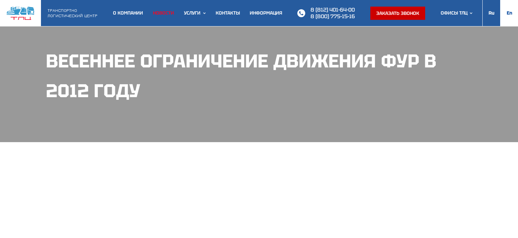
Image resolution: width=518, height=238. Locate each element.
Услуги (192, 13)
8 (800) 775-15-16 (333, 16)
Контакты (228, 13)
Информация (266, 13)
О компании (128, 13)
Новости (163, 13)
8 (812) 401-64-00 (333, 10)
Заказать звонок (397, 13)
